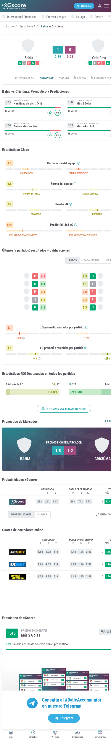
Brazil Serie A (27, 26)
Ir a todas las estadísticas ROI (71, 409)
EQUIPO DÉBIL (30, 174)
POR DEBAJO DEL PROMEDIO (25, 235)
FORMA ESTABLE (35, 194)
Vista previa (50, 77)
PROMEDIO (40, 215)
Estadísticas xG (25, 77)
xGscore (9, 26)
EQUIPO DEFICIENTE (87, 174)
